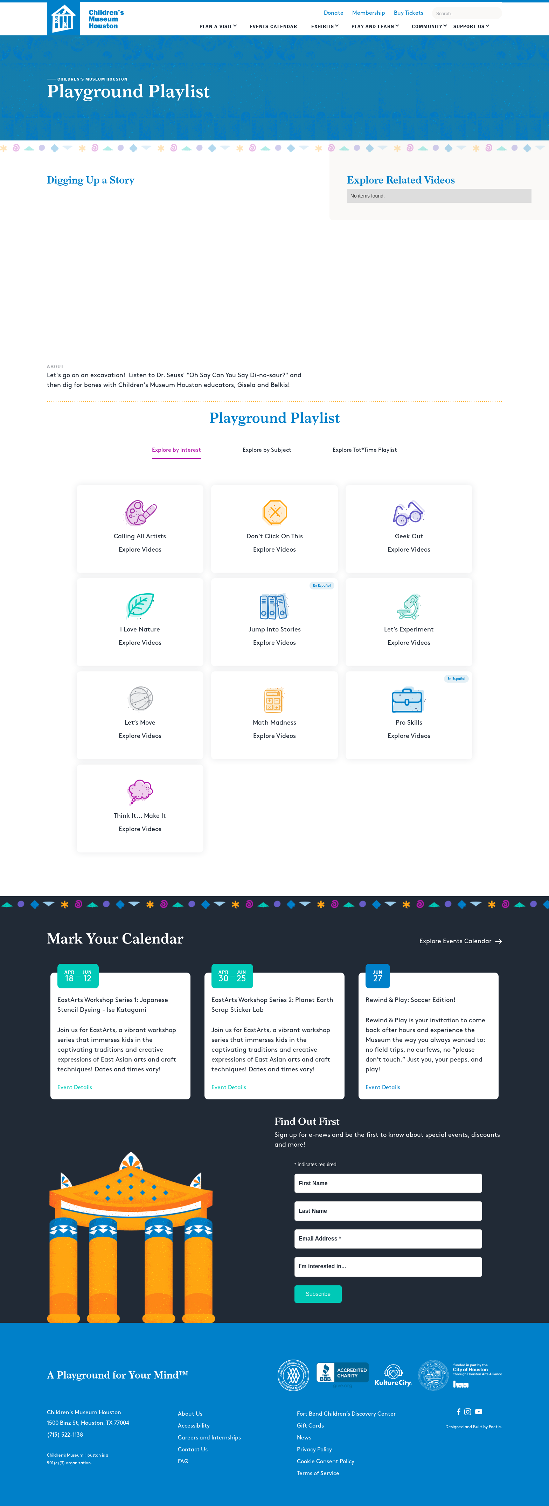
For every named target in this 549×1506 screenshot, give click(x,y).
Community (427, 26)
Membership (368, 13)
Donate (333, 13)
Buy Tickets (408, 13)
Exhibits (322, 26)
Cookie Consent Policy (325, 1461)
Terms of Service (318, 1473)
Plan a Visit (216, 26)
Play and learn (373, 26)
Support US (469, 26)
